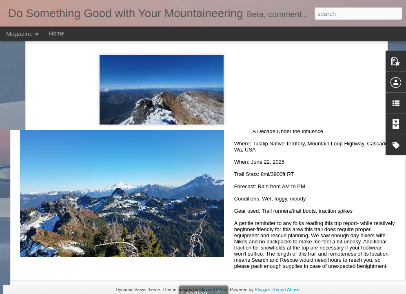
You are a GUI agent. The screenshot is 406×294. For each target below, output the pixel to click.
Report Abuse (286, 289)
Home (56, 33)
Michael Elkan (213, 289)
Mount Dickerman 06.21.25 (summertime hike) (311, 115)
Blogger (262, 289)
